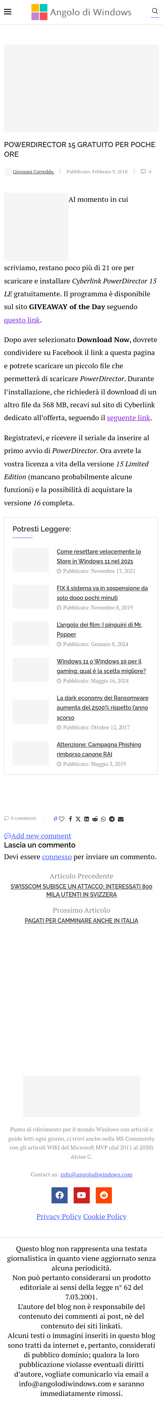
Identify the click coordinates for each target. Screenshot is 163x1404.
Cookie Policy (105, 1216)
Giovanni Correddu (29, 171)
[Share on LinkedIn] (86, 819)
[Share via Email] (121, 819)
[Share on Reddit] (95, 819)
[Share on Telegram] (112, 819)
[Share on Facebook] (70, 819)
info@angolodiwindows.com (96, 1174)
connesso (57, 856)
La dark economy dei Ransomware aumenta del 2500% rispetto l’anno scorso (103, 708)
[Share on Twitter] (78, 819)
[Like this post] (61, 819)
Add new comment (37, 835)
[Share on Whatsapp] (103, 819)
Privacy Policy (59, 1216)
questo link (22, 319)
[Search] (155, 13)
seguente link (128, 417)
